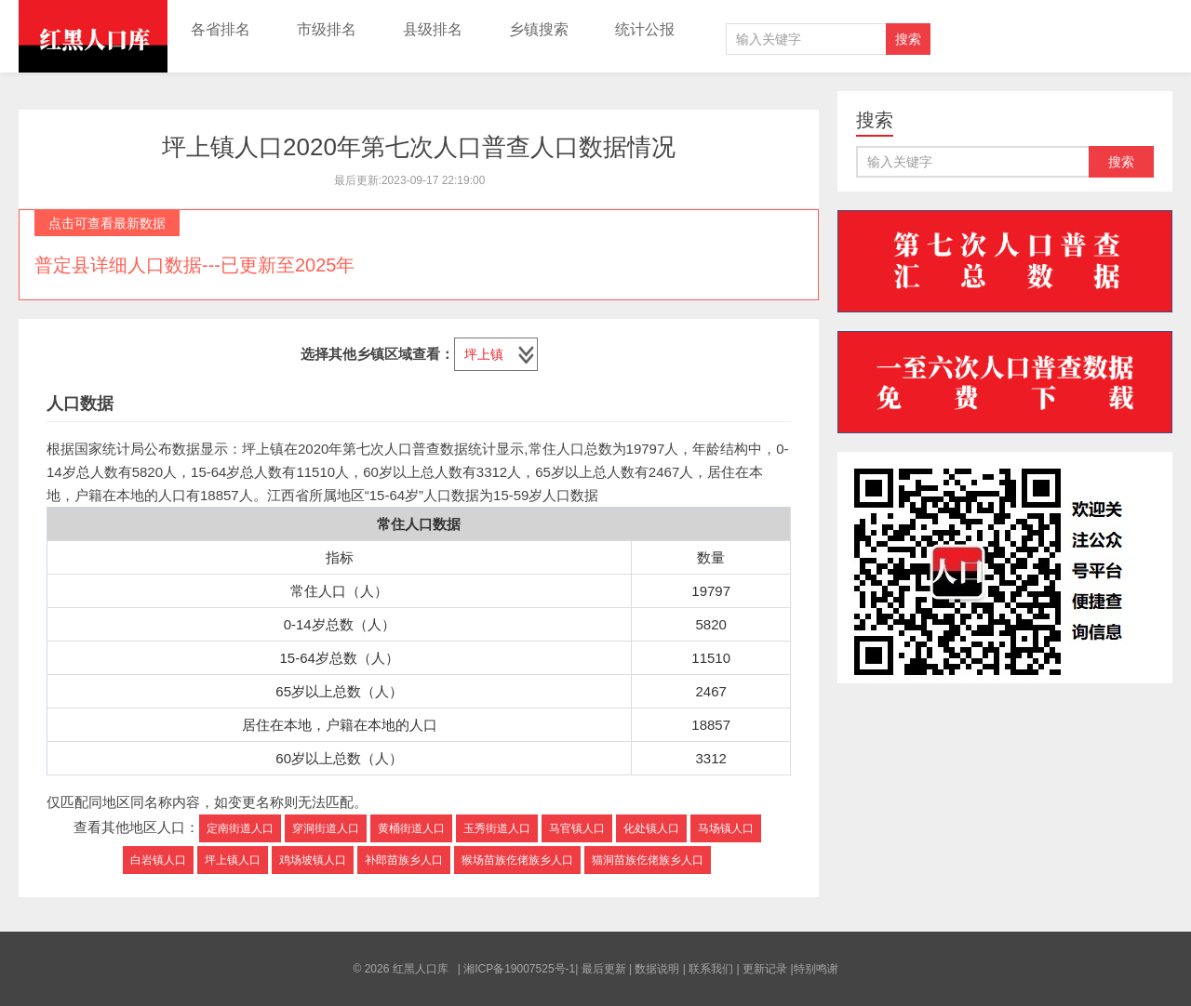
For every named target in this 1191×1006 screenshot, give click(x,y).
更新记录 (765, 968)
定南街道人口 (240, 828)
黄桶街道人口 (411, 828)
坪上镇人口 (233, 860)
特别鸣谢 (816, 968)
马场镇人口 (726, 828)
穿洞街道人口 (325, 828)
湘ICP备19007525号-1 (519, 968)
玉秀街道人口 (496, 828)
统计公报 (645, 29)
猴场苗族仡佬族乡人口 (517, 860)
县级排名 (432, 29)
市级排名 (326, 29)
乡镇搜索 (539, 29)
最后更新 (604, 968)
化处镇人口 (651, 828)
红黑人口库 (93, 36)
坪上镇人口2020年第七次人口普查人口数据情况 (419, 147)
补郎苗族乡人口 (404, 860)
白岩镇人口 (158, 860)
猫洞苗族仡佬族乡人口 (647, 860)
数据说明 (657, 968)
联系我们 (711, 968)
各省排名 (220, 29)
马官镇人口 (577, 828)
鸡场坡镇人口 (312, 860)
